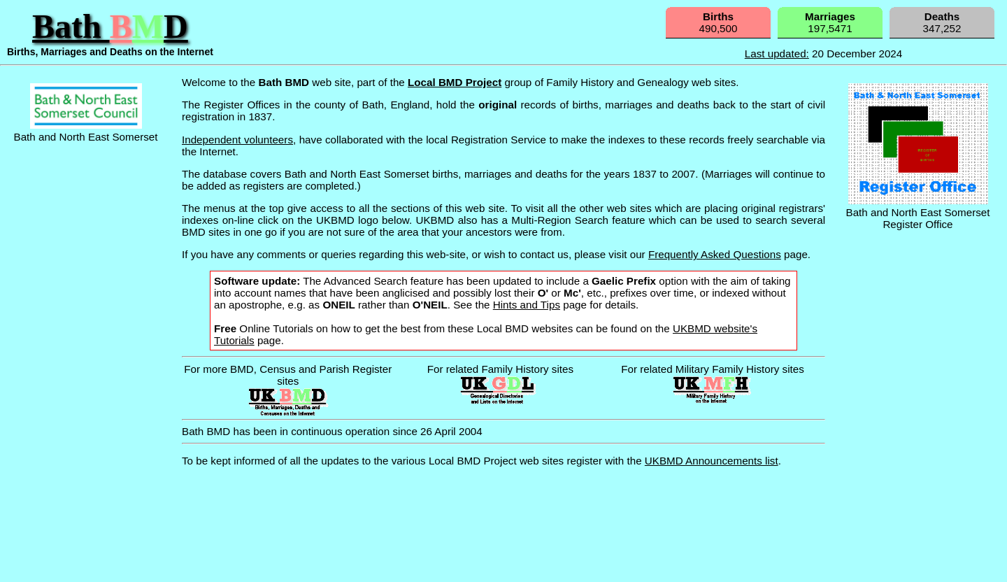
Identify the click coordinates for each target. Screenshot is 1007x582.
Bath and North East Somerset (86, 131)
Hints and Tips (526, 305)
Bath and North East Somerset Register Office (918, 212)
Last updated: (777, 53)
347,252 (942, 22)
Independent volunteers (237, 140)
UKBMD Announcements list (711, 461)
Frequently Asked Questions (714, 254)
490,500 (718, 22)
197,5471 (830, 22)
